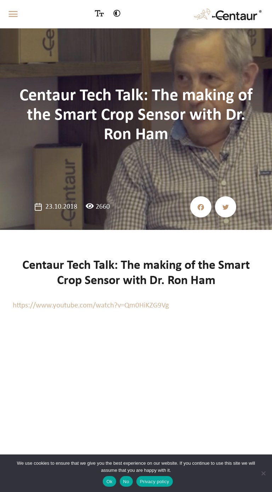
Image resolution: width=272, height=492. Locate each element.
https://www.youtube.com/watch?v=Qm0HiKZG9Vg (91, 305)
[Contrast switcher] (116, 13)
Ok (109, 481)
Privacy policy (154, 481)
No (126, 481)
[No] (263, 473)
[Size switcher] (99, 13)
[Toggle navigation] (13, 14)
